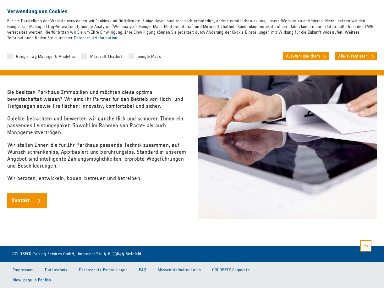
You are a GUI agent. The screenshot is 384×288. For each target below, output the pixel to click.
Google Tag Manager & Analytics (45, 56)
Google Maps (149, 56)
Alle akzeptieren (353, 56)
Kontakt (20, 200)
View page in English (32, 280)
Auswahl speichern (303, 56)
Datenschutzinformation (95, 38)
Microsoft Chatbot (106, 56)
